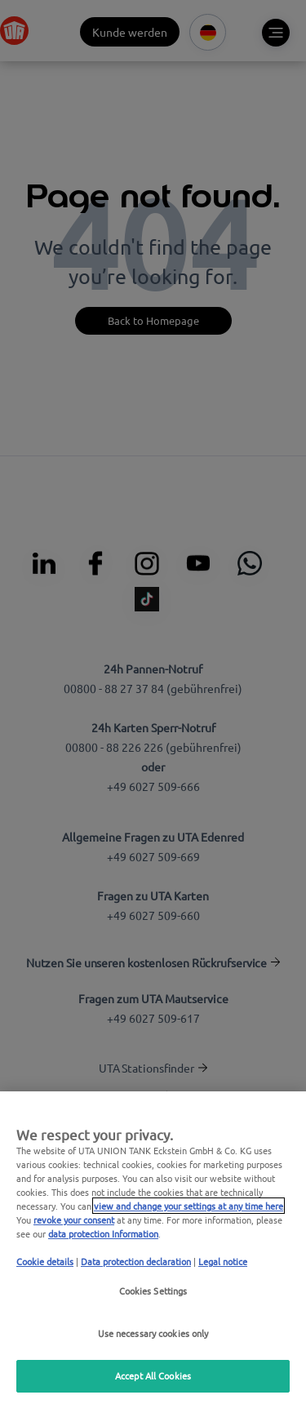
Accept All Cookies (153, 1375)
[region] (153, 1247)
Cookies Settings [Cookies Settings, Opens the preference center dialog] (153, 1290)
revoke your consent (73, 1219)
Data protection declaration (136, 1261)
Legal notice (222, 1261)
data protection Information (103, 1233)
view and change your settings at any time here (188, 1205)
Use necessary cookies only (153, 1333)
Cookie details (44, 1261)
